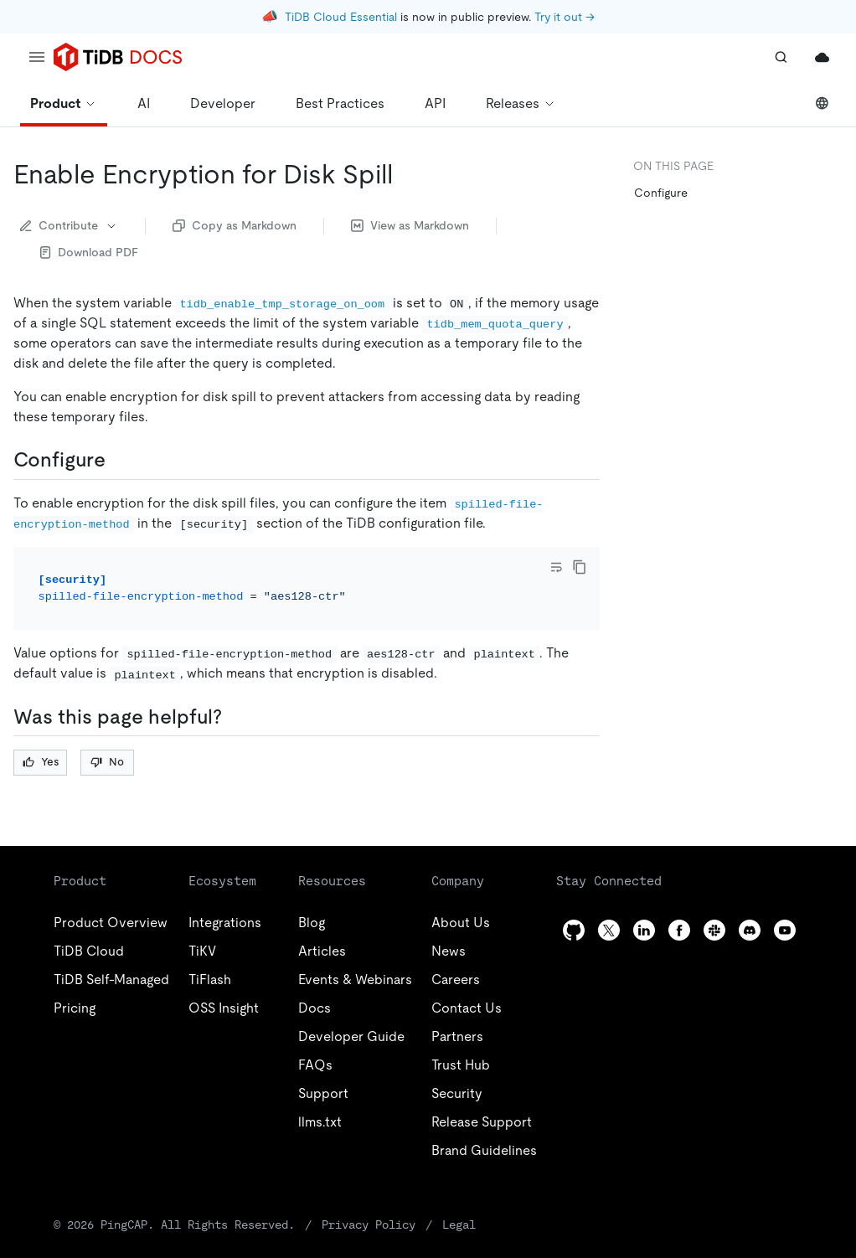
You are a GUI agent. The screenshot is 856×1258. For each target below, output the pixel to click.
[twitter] (609, 930)
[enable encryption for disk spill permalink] (406, 174)
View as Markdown (410, 225)
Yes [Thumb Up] (41, 761)
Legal (459, 1224)
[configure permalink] (119, 460)
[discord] (749, 930)
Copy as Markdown (235, 225)
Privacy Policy (368, 1224)
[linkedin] (644, 930)
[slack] (714, 930)
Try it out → (564, 16)
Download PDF (89, 252)
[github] (573, 930)
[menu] (37, 57)
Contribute (69, 225)
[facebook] (679, 930)
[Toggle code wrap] (556, 567)
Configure (661, 192)
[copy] (579, 567)
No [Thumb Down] (107, 761)
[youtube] (784, 930)
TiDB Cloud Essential (341, 16)
